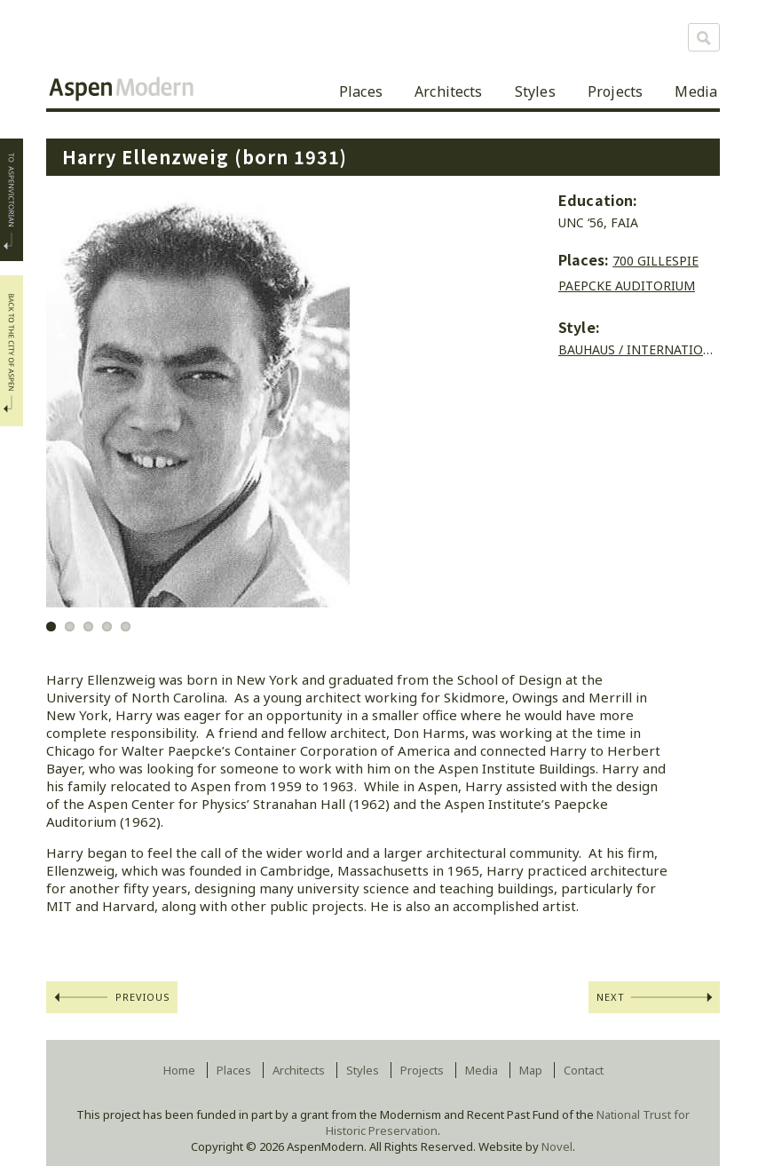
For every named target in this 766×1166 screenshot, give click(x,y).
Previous (143, 996)
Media (696, 91)
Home (179, 1070)
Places (361, 91)
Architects (449, 91)
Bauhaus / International (642, 349)
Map (530, 1070)
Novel (557, 1146)
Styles (535, 91)
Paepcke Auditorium (626, 285)
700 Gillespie (655, 260)
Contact (584, 1070)
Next (610, 996)
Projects (615, 91)
